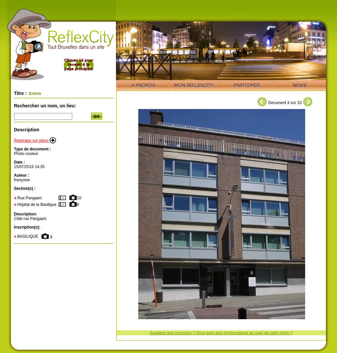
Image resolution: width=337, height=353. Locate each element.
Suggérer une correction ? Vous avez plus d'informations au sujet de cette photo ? (220, 333)
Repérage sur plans (35, 140)
